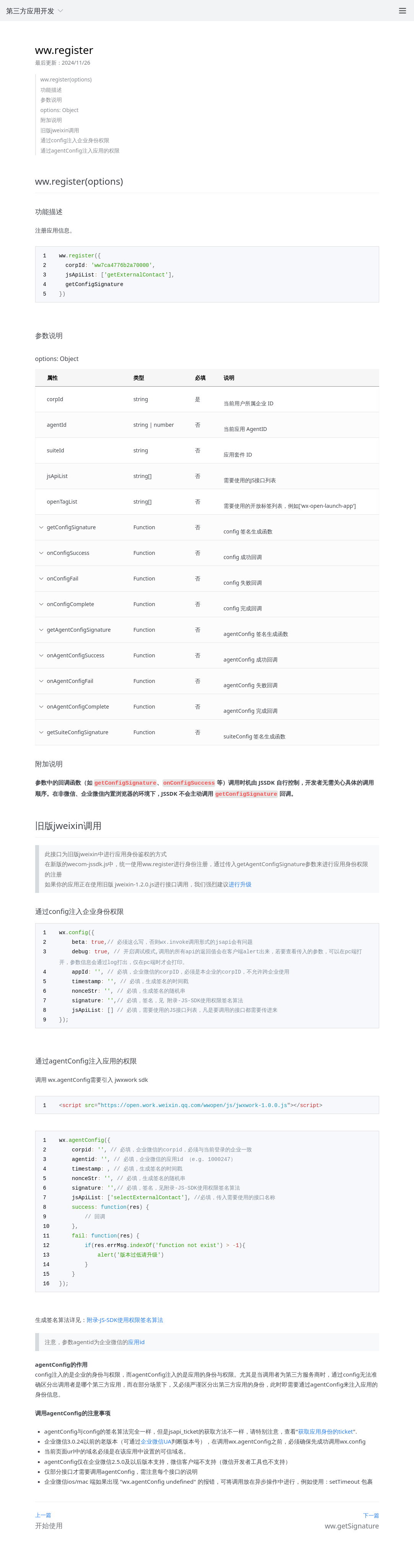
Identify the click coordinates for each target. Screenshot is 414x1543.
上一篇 (43, 1500)
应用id (136, 1328)
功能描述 (51, 89)
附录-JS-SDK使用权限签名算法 (125, 1305)
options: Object (60, 110)
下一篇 (371, 1501)
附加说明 (51, 120)
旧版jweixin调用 (60, 130)
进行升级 (240, 880)
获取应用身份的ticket (325, 1417)
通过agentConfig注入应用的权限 (80, 150)
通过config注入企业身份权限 (75, 140)
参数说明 (51, 99)
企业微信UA (156, 1427)
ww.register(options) (66, 79)
